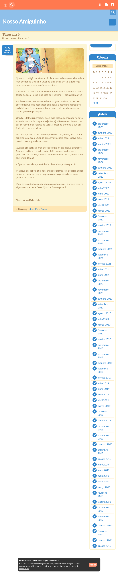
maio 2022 (103, 199)
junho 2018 (103, 470)
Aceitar (93, 564)
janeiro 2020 (104, 339)
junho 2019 (103, 388)
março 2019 (104, 405)
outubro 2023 (105, 132)
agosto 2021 (104, 263)
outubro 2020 (105, 298)
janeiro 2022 (104, 225)
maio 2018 (103, 475)
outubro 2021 (105, 248)
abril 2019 (103, 400)
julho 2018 (103, 464)
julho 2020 (103, 318)
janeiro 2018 (104, 501)
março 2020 (104, 324)
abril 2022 (103, 204)
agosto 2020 (104, 313)
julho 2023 (103, 138)
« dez (95, 102)
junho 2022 (103, 193)
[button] (5, 5)
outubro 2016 (105, 540)
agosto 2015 (104, 545)
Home (5, 38)
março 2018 (104, 486)
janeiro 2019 (104, 420)
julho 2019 (103, 383)
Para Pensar (41, 209)
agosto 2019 (104, 377)
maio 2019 (103, 394)
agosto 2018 (104, 458)
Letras (13, 38)
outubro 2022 (105, 167)
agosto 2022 (104, 182)
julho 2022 (103, 187)
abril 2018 (103, 481)
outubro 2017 (105, 525)
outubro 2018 (105, 444)
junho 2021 (103, 274)
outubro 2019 (105, 362)
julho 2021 (103, 269)
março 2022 (104, 210)
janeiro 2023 (104, 143)
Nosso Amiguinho (24, 21)
